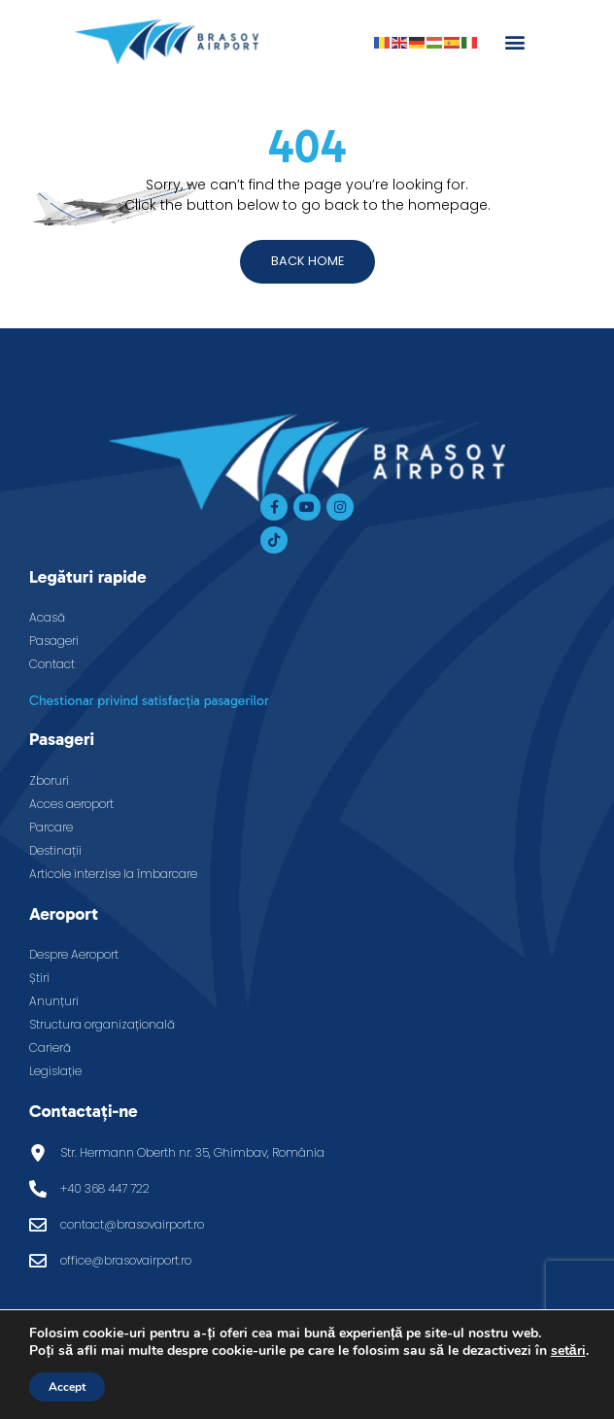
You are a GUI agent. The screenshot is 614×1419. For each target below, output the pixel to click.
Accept (67, 1387)
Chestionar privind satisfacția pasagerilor (149, 701)
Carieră (50, 1047)
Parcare (51, 827)
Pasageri (54, 640)
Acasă (47, 617)
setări (568, 1351)
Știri (39, 977)
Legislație (55, 1071)
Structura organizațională (102, 1024)
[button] (514, 41)
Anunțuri (54, 1001)
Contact (52, 664)
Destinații (55, 850)
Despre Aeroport (74, 954)
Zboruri (49, 780)
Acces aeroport (71, 803)
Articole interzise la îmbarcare (113, 873)
